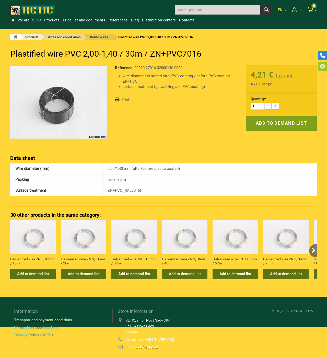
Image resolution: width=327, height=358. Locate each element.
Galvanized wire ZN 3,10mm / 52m (235, 261)
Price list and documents (84, 20)
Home (13, 20)
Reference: (124, 68)
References (118, 20)
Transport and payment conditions (43, 320)
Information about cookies (36, 327)
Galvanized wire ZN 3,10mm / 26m (83, 261)
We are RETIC (29, 20)
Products (52, 20)
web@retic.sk (147, 347)
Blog (135, 20)
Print (125, 99)
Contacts (187, 20)
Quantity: (258, 99)
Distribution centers (159, 20)
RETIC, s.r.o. (280, 311)
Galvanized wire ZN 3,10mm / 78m (285, 261)
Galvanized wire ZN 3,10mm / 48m (184, 261)
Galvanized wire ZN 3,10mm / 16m (32, 261)
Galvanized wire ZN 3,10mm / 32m (133, 261)
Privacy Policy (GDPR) (33, 335)
